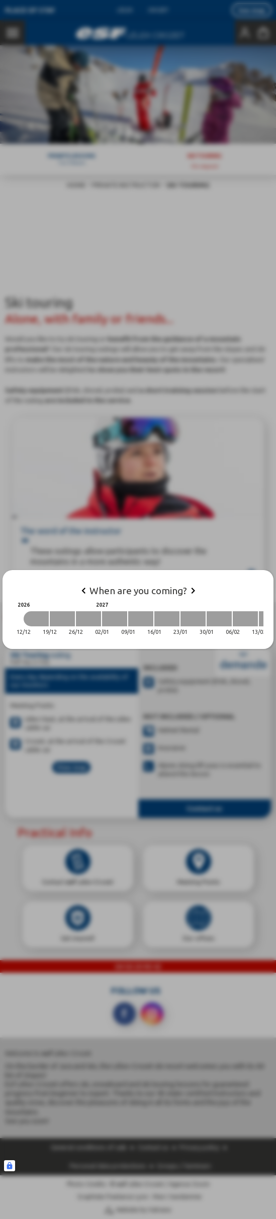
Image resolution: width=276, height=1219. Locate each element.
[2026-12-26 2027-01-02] (88, 618)
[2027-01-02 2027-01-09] (114, 618)
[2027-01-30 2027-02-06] (219, 618)
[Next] (193, 591)
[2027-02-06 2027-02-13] (245, 618)
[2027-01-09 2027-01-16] (140, 618)
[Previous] (83, 591)
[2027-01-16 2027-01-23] (166, 618)
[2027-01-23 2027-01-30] (193, 618)
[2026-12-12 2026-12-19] (36, 618)
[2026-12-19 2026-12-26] (62, 618)
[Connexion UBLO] (9, 1165)
